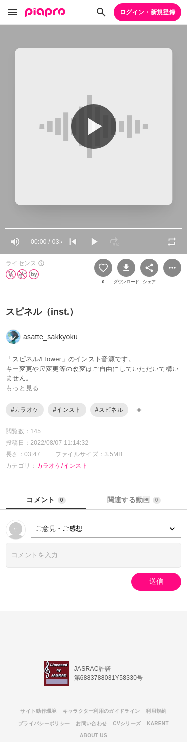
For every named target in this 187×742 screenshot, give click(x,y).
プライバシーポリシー (44, 723)
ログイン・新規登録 (147, 12)
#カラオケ (25, 409)
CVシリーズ (127, 723)
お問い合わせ (91, 723)
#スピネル (109, 409)
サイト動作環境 (38, 711)
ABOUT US (93, 735)
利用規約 (156, 711)
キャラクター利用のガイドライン (101, 711)
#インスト (67, 409)
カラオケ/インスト (62, 465)
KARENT (158, 723)
